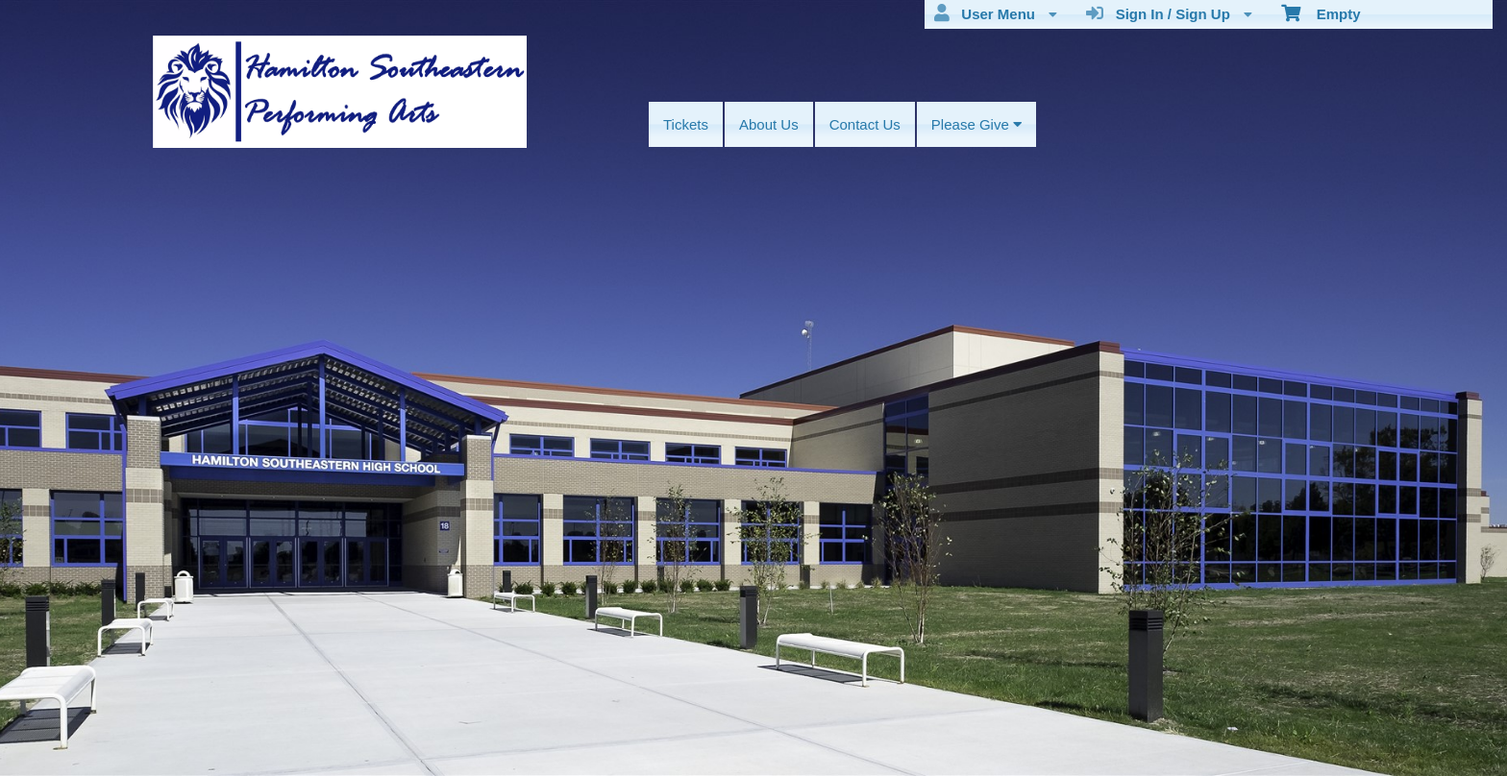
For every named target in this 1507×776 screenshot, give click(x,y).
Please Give (976, 124)
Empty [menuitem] (1321, 12)
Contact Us (865, 124)
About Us (769, 124)
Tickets (685, 124)
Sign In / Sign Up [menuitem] (1169, 13)
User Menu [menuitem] (995, 13)
